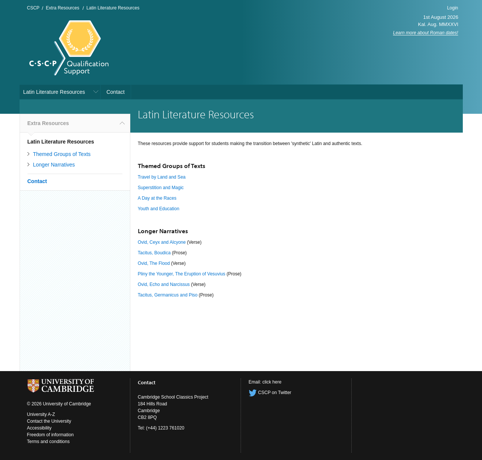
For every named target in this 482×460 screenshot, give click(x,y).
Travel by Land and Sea (162, 177)
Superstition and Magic (161, 187)
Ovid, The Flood (154, 263)
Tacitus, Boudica (154, 252)
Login (452, 8)
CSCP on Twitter (270, 392)
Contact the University (49, 421)
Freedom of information (50, 434)
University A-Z (41, 414)
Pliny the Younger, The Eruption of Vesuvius (182, 274)
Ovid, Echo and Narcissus (164, 284)
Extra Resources (62, 8)
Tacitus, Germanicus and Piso (168, 295)
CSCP (33, 8)
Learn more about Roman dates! (425, 32)
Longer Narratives (54, 165)
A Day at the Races (157, 198)
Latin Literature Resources (113, 8)
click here (272, 382)
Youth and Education (158, 208)
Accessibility (39, 428)
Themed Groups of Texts (62, 154)
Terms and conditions (48, 441)
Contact (116, 92)
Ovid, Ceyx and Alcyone (162, 242)
